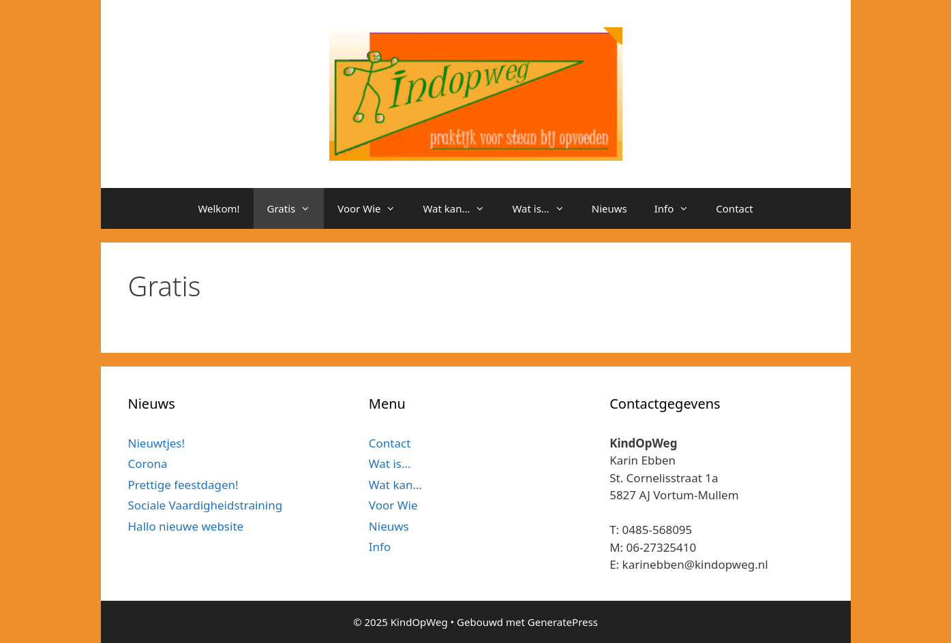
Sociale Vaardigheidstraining (205, 505)
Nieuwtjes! (156, 443)
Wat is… (544, 208)
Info (678, 208)
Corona (148, 463)
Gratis (295, 208)
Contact (734, 208)
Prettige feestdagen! (183, 484)
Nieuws (609, 208)
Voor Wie (373, 208)
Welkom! (218, 208)
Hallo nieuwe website (186, 526)
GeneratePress (563, 622)
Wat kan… (460, 208)
